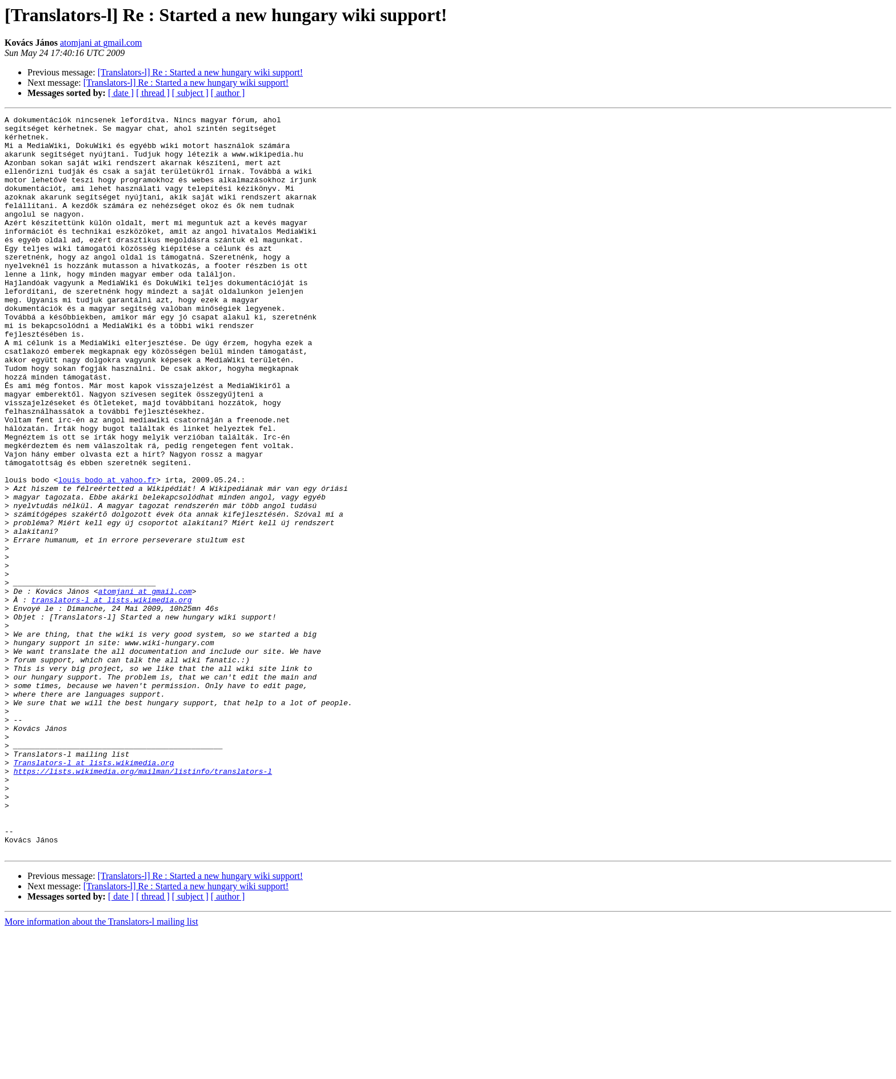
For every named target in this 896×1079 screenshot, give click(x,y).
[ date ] (121, 93)
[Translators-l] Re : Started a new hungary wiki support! (200, 72)
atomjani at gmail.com (101, 42)
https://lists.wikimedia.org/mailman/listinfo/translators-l (143, 903)
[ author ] (228, 93)
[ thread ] (153, 93)
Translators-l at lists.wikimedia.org (94, 893)
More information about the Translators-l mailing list (101, 1069)
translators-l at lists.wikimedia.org (111, 697)
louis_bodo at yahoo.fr (107, 553)
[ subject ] (190, 93)
